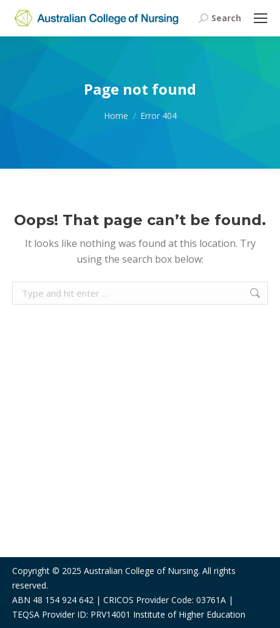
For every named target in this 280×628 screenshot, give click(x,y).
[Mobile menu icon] (260, 18)
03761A (211, 600)
